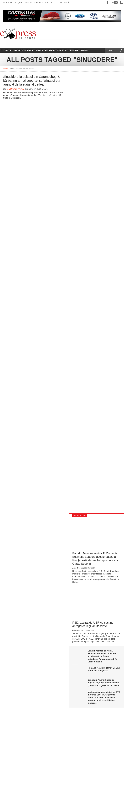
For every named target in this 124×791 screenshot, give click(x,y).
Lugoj (28, 2)
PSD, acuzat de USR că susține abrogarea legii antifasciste (92, 624)
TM (6, 50)
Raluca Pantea (77, 630)
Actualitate (16, 50)
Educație (62, 50)
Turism (84, 50)
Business (50, 50)
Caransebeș (41, 2)
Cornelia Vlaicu (15, 88)
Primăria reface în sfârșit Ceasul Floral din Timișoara (104, 669)
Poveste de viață (60, 2)
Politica (28, 50)
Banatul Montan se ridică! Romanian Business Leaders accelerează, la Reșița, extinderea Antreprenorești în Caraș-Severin (95, 558)
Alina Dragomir (78, 568)
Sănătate (73, 50)
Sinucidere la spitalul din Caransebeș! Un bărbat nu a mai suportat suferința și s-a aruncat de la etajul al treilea (32, 80)
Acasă (5, 69)
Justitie (39, 50)
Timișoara (7, 2)
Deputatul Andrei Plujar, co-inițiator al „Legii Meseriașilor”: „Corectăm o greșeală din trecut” (104, 683)
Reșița (18, 2)
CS (2, 50)
